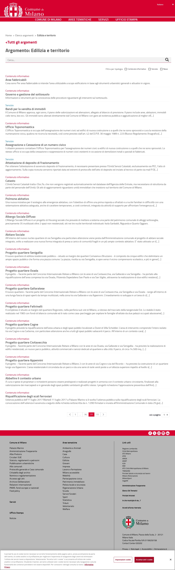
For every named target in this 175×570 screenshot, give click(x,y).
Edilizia (66, 460)
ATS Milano (126, 453)
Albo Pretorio (16, 454)
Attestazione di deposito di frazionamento (32, 162)
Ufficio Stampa (127, 28)
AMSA (124, 458)
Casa (65, 454)
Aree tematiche (79, 28)
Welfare (66, 509)
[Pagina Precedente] (70, 414)
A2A (124, 463)
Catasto (10, 180)
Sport (65, 496)
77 (91, 414)
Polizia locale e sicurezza (74, 484)
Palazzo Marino (17, 448)
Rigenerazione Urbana (73, 487)
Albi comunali (16, 466)
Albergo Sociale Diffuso (20, 216)
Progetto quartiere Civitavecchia (26, 342)
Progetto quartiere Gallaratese (25, 288)
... (80, 414)
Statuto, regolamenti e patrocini (24, 460)
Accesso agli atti (17, 478)
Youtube (159, 433)
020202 (139, 543)
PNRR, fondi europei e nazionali (24, 487)
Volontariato (68, 506)
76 (85, 414)
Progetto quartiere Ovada (21, 270)
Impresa (66, 466)
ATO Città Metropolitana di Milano (135, 468)
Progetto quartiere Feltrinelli (23, 306)
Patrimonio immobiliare (73, 481)
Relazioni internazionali (20, 484)
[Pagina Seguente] (103, 414)
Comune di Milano (48, 28)
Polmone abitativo (17, 198)
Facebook (150, 433)
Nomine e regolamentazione (23, 475)
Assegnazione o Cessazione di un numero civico (35, 144)
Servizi (103, 28)
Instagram (163, 433)
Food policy (15, 490)
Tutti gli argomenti (22, 42)
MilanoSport (127, 478)
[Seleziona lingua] (165, 12)
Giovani (66, 463)
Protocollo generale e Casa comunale (27, 469)
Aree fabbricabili (15, 79)
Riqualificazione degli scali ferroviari (28, 396)
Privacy (125, 549)
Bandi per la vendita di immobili (25, 109)
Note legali (135, 549)
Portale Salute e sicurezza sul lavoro (136, 473)
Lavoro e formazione (72, 469)
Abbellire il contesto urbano (23, 378)
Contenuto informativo (137, 69)
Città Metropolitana (130, 451)
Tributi (66, 503)
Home (8, 35)
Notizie (13, 518)
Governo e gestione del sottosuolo (27, 94)
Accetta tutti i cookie (144, 559)
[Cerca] (167, 60)
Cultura (66, 457)
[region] (87, 560)
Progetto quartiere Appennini (24, 360)
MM (123, 466)
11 (97, 414)
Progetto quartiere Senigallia (24, 252)
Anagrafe (67, 451)
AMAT (124, 461)
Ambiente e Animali (72, 448)
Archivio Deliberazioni (20, 481)
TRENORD (126, 471)
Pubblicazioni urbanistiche (22, 463)
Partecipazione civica (72, 478)
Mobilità (66, 475)
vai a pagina (155, 414)
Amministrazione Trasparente (23, 451)
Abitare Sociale (15, 234)
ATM (124, 456)
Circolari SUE (16, 457)
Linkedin (168, 433)
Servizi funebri (69, 493)
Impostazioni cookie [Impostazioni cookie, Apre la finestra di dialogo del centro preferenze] (123, 559)
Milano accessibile (71, 472)
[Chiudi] (171, 560)
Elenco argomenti (24, 35)
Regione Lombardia (129, 448)
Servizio (154, 69)
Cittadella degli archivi (20, 472)
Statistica (67, 499)
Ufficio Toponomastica (19, 127)
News (165, 69)
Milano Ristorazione (130, 476)
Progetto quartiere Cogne (21, 324)
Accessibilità (147, 549)
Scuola (66, 490)
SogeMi (125, 480)
